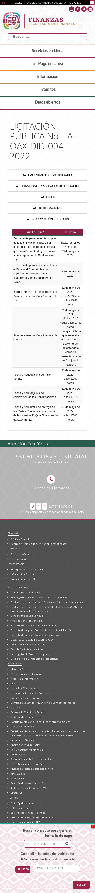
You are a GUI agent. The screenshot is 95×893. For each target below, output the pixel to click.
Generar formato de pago (26, 592)
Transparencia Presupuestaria (28, 569)
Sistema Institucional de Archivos (29, 693)
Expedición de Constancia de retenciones (34, 658)
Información (15, 663)
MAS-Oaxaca (18, 773)
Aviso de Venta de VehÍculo (26, 620)
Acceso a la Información (24, 678)
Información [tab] (47, 77)
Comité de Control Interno (26, 698)
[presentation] (47, 175)
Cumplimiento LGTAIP (23, 578)
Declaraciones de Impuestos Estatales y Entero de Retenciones (47, 602)
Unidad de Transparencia (25, 688)
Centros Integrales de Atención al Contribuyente (38, 543)
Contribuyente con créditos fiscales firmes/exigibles (40, 721)
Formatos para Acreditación (27, 764)
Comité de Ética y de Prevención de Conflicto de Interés (43, 702)
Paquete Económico (22, 726)
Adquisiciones (19, 754)
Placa (23, 869)
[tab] (47, 175)
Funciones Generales (23, 554)
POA (13, 683)
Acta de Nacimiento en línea (27, 649)
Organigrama (18, 558)
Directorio (13, 533)
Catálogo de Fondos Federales (28, 812)
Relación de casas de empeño (28, 783)
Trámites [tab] (48, 90)
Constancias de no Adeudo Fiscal (29, 644)
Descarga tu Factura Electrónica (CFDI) (32, 639)
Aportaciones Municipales (25, 744)
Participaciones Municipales (27, 749)
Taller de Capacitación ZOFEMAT (29, 787)
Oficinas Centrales (21, 539)
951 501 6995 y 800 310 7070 (51, 458)
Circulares (16, 792)
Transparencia (16, 563)
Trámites (13, 797)
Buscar (81, 884)
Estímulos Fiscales (21, 807)
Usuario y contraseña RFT (25, 822)
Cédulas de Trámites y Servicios (29, 712)
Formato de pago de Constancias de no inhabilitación (41, 630)
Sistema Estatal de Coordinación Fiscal (32, 759)
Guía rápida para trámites (25, 716)
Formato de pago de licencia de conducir (34, 625)
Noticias (15, 707)
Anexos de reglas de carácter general (32, 768)
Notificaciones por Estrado (26, 674)
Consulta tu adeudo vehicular (27, 615)
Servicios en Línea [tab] (47, 51)
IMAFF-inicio (18, 778)
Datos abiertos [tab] (47, 102)
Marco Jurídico (19, 669)
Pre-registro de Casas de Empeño (30, 654)
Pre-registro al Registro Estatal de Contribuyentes (39, 597)
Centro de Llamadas (51, 483)
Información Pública (22, 574)
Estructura (14, 548)
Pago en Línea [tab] (47, 64)
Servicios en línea (18, 586)
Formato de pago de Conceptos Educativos (35, 634)
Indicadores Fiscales (22, 740)
